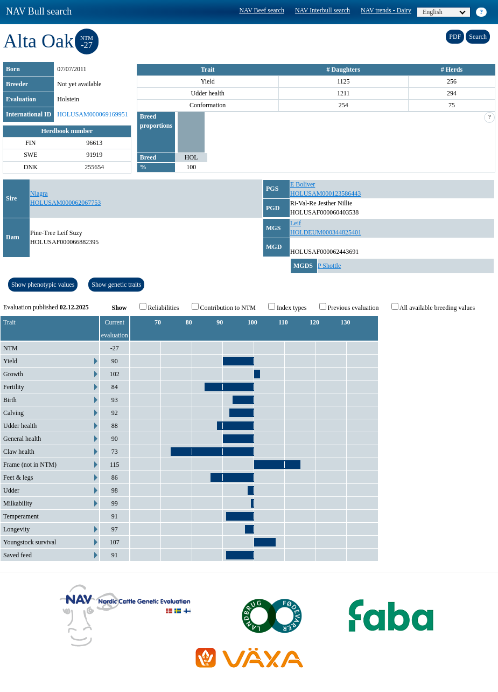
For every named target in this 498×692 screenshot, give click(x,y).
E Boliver (302, 184)
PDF (455, 36)
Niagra (39, 193)
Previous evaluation (349, 307)
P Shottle (329, 265)
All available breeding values (433, 307)
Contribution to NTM (224, 307)
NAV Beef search (261, 10)
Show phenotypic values (42, 284)
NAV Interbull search (322, 10)
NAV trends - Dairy (386, 10)
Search (478, 36)
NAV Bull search (39, 11)
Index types (287, 307)
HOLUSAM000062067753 (65, 202)
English (444, 12)
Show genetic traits (116, 284)
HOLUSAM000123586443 (325, 193)
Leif (295, 223)
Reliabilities (159, 307)
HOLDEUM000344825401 (325, 232)
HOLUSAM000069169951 (92, 114)
